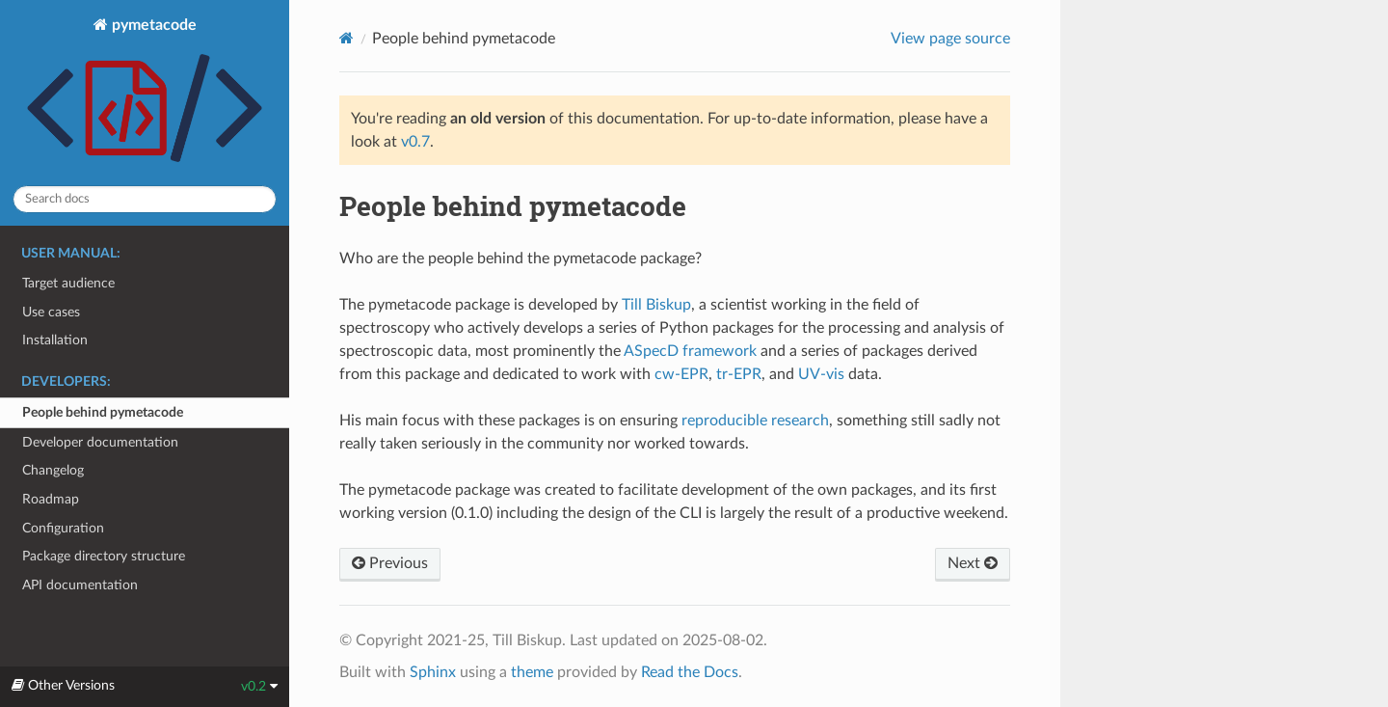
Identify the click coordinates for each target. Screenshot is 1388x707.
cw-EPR (681, 374)
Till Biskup (656, 305)
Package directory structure (103, 556)
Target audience (68, 283)
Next (973, 563)
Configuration (63, 528)
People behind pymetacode (102, 412)
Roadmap (50, 499)
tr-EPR (738, 374)
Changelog (53, 470)
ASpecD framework (690, 351)
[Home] (346, 38)
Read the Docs (689, 672)
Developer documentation (100, 442)
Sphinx (433, 672)
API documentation (80, 585)
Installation (55, 340)
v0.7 (415, 142)
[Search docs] (145, 199)
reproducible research (755, 420)
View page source (950, 38)
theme (532, 672)
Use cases (51, 312)
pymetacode (144, 93)
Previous (390, 563)
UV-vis (821, 374)
